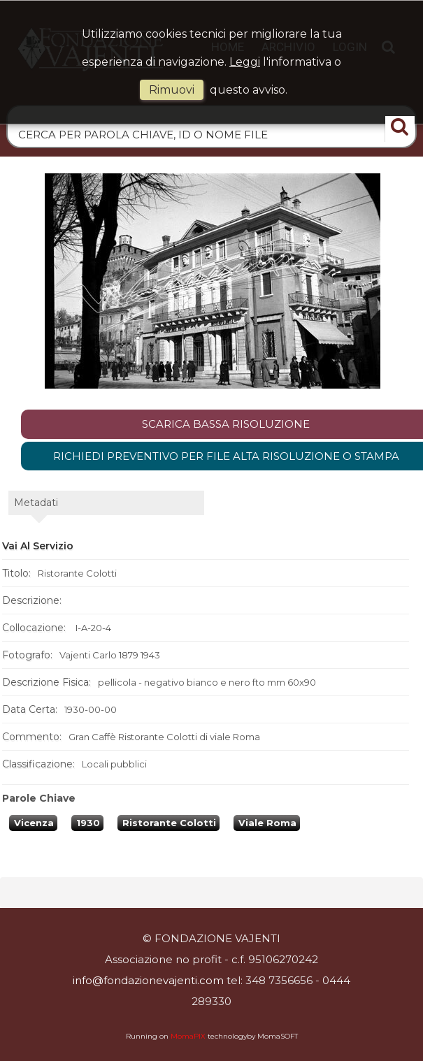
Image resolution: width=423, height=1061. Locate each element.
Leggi (244, 61)
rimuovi (171, 89)
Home (190, 151)
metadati (36, 578)
